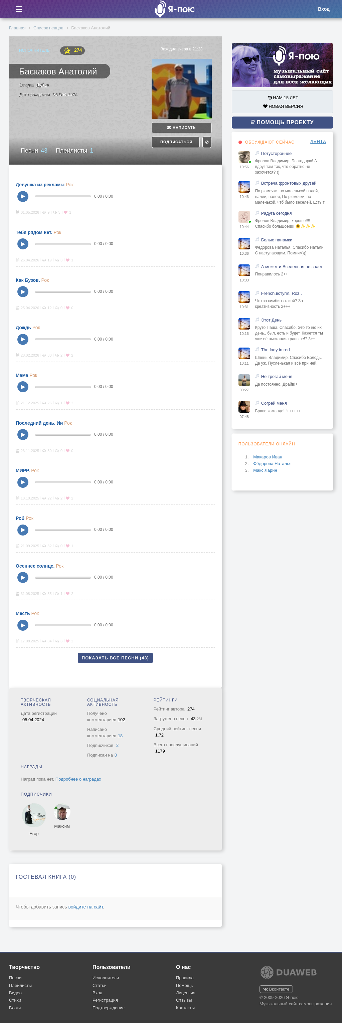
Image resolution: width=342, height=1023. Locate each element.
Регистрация (105, 1000)
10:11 (244, 363)
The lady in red (275, 349)
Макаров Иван (267, 456)
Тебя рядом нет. (34, 232)
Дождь (23, 327)
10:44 (244, 227)
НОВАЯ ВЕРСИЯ (283, 106)
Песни (34, 150)
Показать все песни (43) (115, 657)
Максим (62, 826)
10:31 (244, 307)
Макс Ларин (265, 470)
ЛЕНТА (318, 141)
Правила (185, 977)
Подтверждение (109, 1007)
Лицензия (185, 992)
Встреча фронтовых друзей (289, 183)
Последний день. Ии (39, 423)
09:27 (244, 390)
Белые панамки (277, 239)
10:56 (244, 167)
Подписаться (175, 142)
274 (72, 50)
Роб (20, 518)
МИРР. (23, 470)
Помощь (184, 985)
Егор (34, 833)
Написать (181, 128)
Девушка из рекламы (40, 184)
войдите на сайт (85, 906)
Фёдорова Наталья (272, 463)
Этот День (271, 320)
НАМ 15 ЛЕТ (283, 97)
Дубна (42, 84)
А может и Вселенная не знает (292, 266)
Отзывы (184, 1000)
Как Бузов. (28, 280)
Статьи (100, 985)
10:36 (244, 253)
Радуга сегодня (276, 213)
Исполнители (106, 977)
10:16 (244, 334)
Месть (23, 613)
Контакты (185, 1007)
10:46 (244, 197)
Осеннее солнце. (35, 566)
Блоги (15, 1007)
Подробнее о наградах (78, 779)
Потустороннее (276, 153)
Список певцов (48, 27)
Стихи (15, 1000)
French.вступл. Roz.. (281, 293)
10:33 (244, 280)
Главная (17, 27)
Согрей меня (274, 403)
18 (120, 735)
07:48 (244, 417)
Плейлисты (74, 150)
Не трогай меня (277, 376)
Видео (15, 992)
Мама (22, 375)
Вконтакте (276, 989)
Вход (97, 992)
